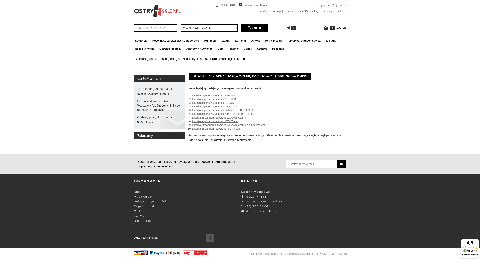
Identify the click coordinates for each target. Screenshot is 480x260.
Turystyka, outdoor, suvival (304, 40)
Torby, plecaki (273, 40)
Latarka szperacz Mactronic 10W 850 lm (215, 121)
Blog (137, 191)
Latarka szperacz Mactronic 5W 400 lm (214, 106)
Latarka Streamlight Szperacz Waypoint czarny (219, 117)
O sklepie (264, 11)
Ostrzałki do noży (170, 48)
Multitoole (210, 40)
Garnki (248, 48)
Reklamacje (143, 220)
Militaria (331, 40)
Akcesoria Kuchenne (199, 48)
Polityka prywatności (150, 201)
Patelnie (233, 48)
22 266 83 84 (228, 5)
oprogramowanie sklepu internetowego (316, 253)
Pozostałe (278, 48)
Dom (220, 48)
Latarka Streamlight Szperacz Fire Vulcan (216, 128)
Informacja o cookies (266, 253)
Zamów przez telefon (334, 11)
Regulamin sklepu (147, 206)
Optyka (255, 40)
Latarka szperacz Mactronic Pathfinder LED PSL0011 (222, 110)
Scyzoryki (141, 40)
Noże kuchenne (144, 48)
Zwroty (139, 215)
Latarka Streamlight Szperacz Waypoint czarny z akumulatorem (228, 124)
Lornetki (240, 40)
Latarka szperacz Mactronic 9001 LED (214, 95)
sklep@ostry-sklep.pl (255, 5)
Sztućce (262, 48)
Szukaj (254, 28)
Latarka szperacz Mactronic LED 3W (213, 102)
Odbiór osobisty (309, 11)
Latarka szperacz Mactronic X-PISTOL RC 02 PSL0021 (223, 113)
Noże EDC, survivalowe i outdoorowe (175, 40)
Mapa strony (143, 196)
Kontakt (292, 11)
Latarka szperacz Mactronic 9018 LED (214, 99)
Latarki (225, 40)
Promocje (278, 11)
